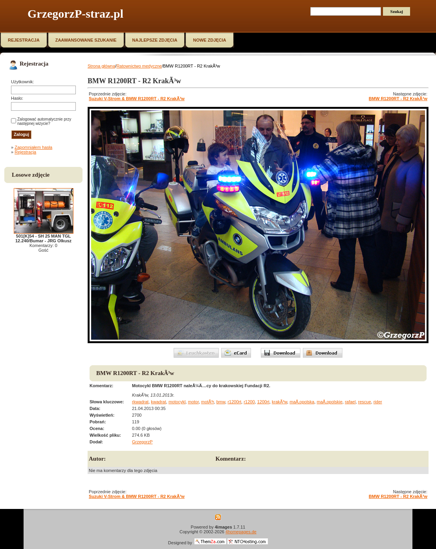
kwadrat (158, 401)
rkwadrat (140, 401)
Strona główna (101, 66)
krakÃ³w (279, 401)
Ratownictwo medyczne (139, 66)
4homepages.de (240, 531)
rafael (350, 401)
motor (193, 401)
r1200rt (234, 401)
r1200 (249, 401)
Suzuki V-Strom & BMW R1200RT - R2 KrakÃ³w (137, 98)
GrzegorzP (142, 441)
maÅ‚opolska (301, 401)
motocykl (177, 401)
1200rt (263, 401)
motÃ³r (207, 401)
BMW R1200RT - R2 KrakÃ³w (398, 98)
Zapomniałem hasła (33, 147)
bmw (220, 401)
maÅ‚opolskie (329, 401)
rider (378, 401)
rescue (364, 401)
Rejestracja (25, 152)
